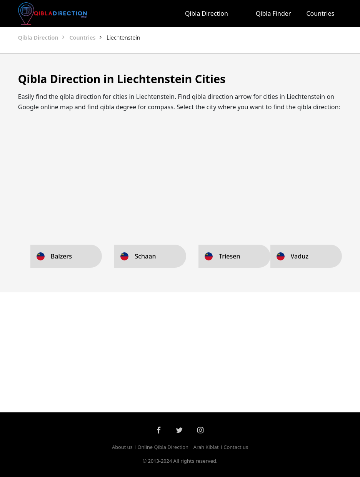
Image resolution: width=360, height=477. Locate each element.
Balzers (61, 256)
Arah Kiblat (206, 447)
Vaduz (299, 256)
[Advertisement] (180, 172)
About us (122, 447)
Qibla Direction (206, 13)
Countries (320, 13)
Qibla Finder (273, 13)
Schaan (145, 256)
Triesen (229, 256)
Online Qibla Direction (162, 447)
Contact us (235, 447)
